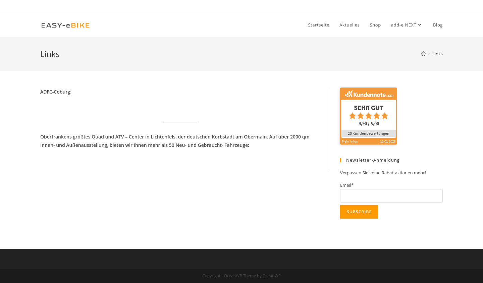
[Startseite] (423, 54)
